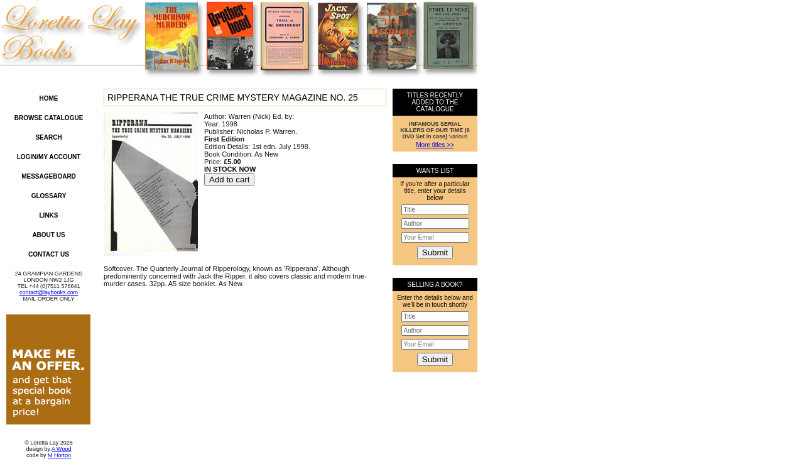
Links (49, 215)
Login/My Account (49, 156)
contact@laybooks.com (48, 292)
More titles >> (435, 144)
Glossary (49, 195)
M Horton (59, 455)
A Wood (61, 449)
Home (49, 98)
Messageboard (48, 176)
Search (48, 137)
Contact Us (48, 254)
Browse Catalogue (49, 117)
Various (435, 130)
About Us (48, 234)
